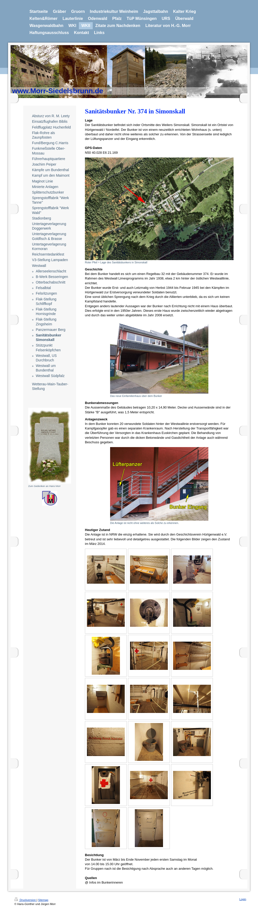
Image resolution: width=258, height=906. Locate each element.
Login (242, 899)
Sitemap (43, 899)
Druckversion (25, 899)
